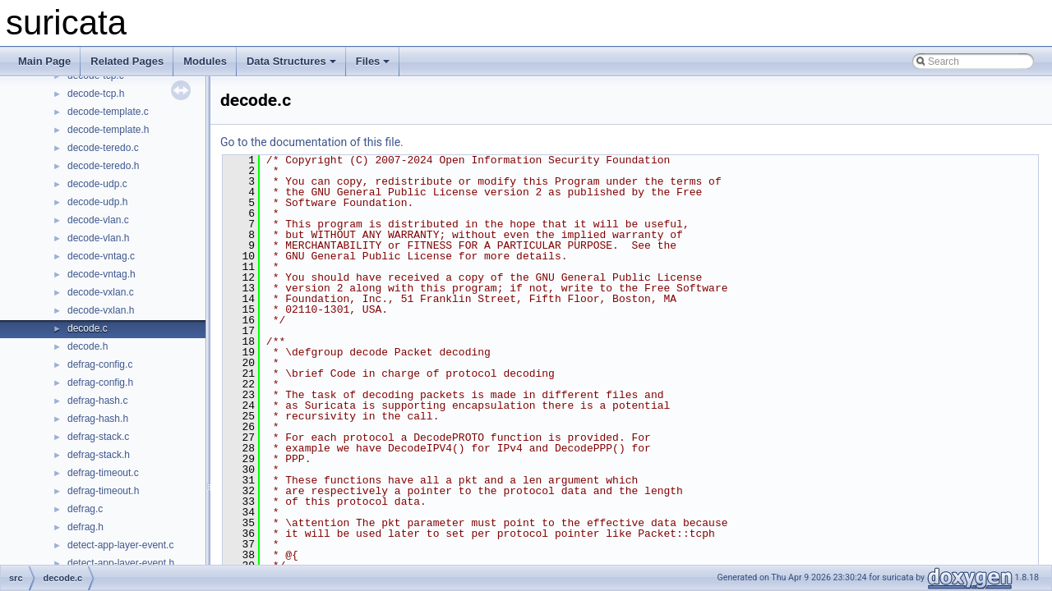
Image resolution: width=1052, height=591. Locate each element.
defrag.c (85, 509)
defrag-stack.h (98, 454)
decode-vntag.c (101, 256)
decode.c (87, 328)
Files (373, 61)
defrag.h (85, 527)
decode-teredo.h (103, 166)
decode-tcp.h (95, 93)
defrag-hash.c (97, 400)
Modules (205, 61)
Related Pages (127, 61)
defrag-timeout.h (103, 491)
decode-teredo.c (103, 147)
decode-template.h (108, 129)
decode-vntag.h (101, 274)
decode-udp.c (97, 184)
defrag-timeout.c (103, 473)
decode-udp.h (97, 202)
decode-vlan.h (98, 238)
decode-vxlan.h (100, 310)
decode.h (87, 346)
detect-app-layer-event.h (120, 563)
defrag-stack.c (98, 436)
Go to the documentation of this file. (312, 142)
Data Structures (291, 61)
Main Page (44, 61)
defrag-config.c (99, 364)
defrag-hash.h (97, 418)
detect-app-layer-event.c (120, 545)
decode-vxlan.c (100, 292)
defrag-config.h (100, 382)
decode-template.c (108, 111)
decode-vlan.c (98, 220)
